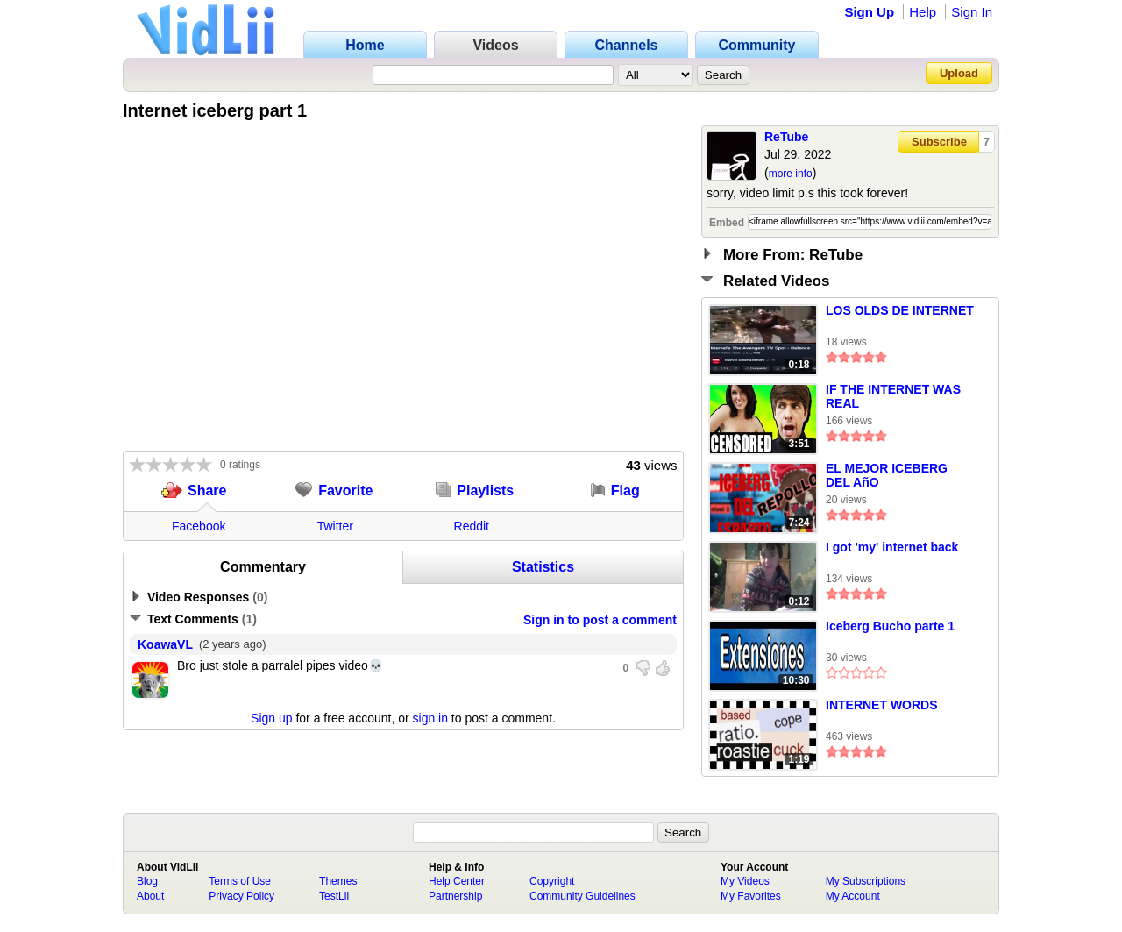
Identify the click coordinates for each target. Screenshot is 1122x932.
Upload (959, 73)
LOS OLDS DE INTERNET (900, 310)
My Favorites (751, 896)
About (150, 896)
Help (922, 11)
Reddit (471, 526)
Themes (338, 881)
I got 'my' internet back (892, 547)
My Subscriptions (865, 881)
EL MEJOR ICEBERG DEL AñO (887, 475)
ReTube (786, 137)
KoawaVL (165, 644)
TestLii (334, 896)
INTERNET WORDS (882, 705)
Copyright (551, 881)
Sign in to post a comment (600, 620)
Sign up (271, 718)
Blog (147, 881)
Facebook (198, 526)
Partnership (455, 896)
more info (791, 173)
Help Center (457, 881)
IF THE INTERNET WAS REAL (893, 396)
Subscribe (939, 141)
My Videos (745, 881)
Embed (726, 223)
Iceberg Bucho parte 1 (890, 626)
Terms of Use (240, 881)
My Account (853, 896)
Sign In (971, 11)
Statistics (543, 566)
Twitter (335, 526)
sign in (430, 718)
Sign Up (869, 11)
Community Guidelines (582, 896)
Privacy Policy (241, 896)
